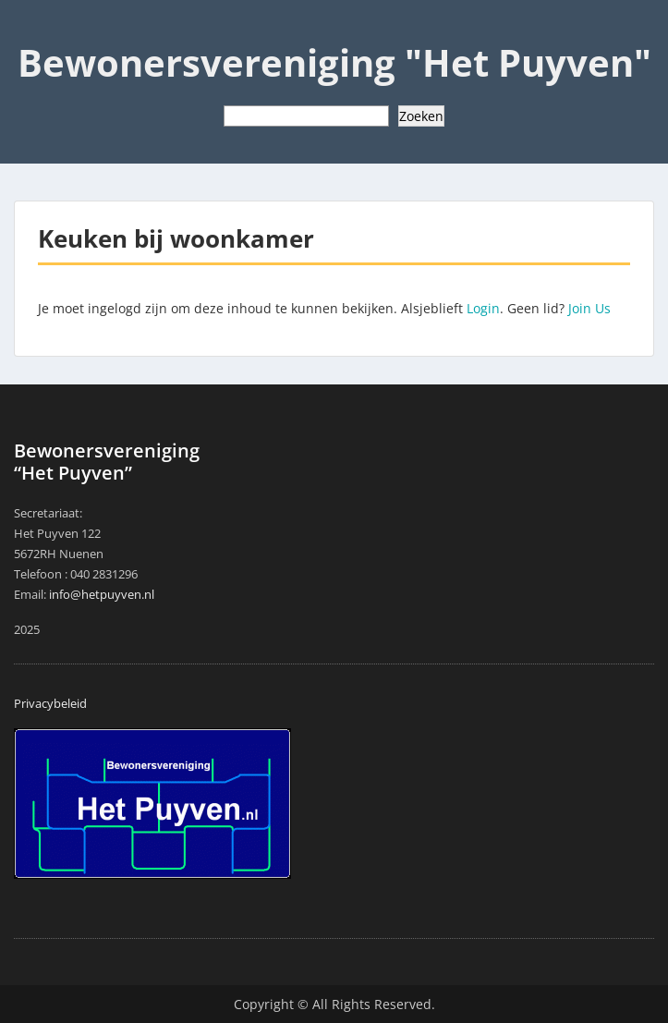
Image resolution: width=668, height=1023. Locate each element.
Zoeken (421, 116)
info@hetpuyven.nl (101, 594)
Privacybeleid (50, 703)
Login (483, 308)
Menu (33, 31)
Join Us (589, 308)
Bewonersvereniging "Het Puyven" (334, 62)
